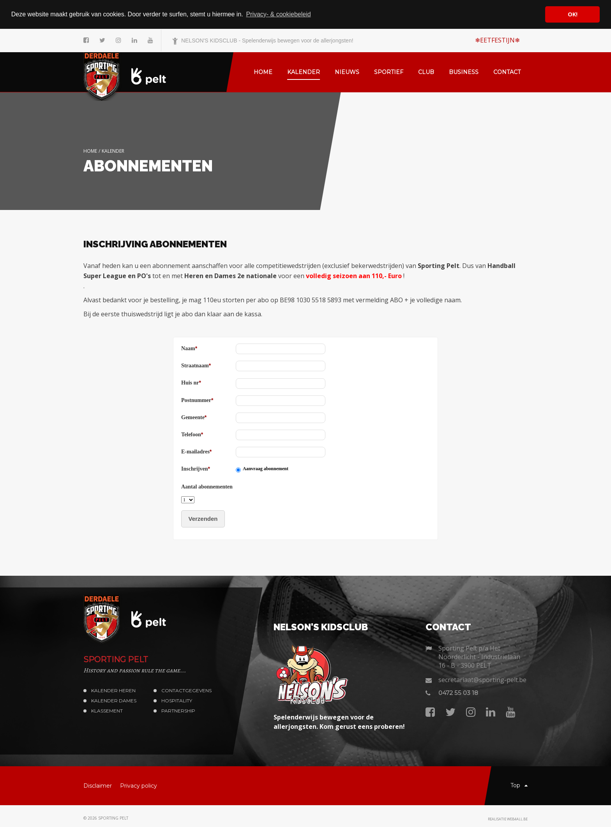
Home (90, 150)
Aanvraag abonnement (265, 468)
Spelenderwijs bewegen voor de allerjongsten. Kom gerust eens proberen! (339, 722)
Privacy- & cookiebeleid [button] (278, 14)
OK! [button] (572, 14)
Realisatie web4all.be (508, 819)
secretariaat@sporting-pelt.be (482, 679)
